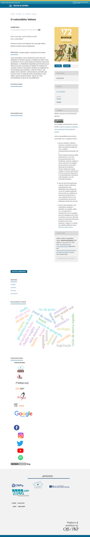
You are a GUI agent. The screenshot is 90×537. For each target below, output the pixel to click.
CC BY (69, 157)
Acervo (19, 14)
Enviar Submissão (19, 271)
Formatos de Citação (66, 258)
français (13, 290)
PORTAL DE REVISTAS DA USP (10, 2)
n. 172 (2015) (27, 14)
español (13, 287)
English (13, 284)
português (14, 293)
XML (67, 66)
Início (13, 14)
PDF (58, 66)
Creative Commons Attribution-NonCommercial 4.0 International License (66, 129)
